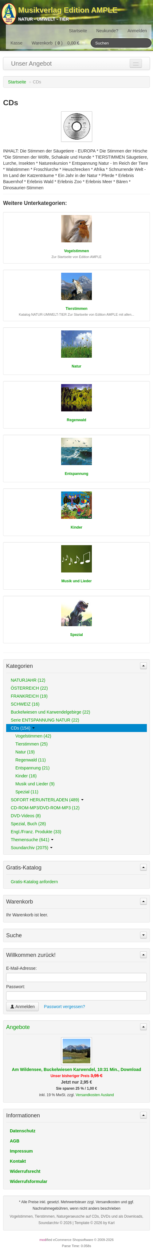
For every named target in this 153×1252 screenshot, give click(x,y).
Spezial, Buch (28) (28, 823)
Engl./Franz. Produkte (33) (36, 831)
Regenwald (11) (30, 759)
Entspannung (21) (32, 767)
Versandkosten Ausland (95, 1095)
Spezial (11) (26, 791)
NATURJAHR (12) (28, 680)
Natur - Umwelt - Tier (43, 19)
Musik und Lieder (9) (35, 783)
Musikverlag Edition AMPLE (67, 10)
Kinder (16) (26, 775)
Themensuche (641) (32, 839)
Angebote (18, 1027)
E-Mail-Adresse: (21, 968)
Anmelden (137, 30)
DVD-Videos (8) (26, 815)
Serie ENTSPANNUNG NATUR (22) (45, 720)
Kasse (16, 42)
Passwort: (15, 986)
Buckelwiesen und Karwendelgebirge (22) (50, 712)
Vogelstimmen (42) (33, 736)
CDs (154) (23, 728)
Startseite (78, 30)
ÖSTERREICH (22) (29, 688)
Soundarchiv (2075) (32, 847)
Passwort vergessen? (64, 1006)
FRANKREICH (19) (29, 696)
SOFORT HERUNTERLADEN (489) (47, 799)
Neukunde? (107, 30)
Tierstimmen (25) (31, 744)
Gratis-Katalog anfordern (34, 881)
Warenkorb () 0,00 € (59, 42)
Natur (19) (25, 751)
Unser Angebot (31, 63)
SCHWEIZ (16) (25, 704)
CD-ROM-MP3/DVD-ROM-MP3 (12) (45, 807)
